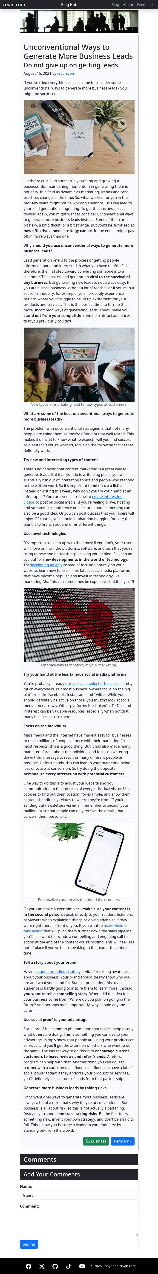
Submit (29, 1244)
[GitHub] (55, 1265)
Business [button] (96, 1141)
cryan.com (14, 4)
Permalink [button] (123, 1141)
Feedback (145, 4)
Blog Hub (69, 4)
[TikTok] (68, 1265)
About (128, 4)
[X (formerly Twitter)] (42, 1265)
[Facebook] (28, 1265)
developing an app (46, 564)
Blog (115, 4)
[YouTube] (82, 1265)
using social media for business (92, 683)
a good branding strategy (58, 971)
